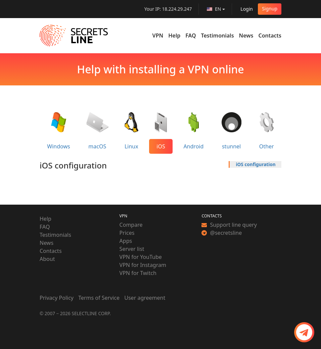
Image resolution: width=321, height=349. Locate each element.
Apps (126, 241)
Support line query (229, 224)
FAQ (190, 35)
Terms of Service (99, 297)
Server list (132, 249)
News (246, 35)
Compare (131, 224)
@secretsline (221, 232)
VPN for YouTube (141, 257)
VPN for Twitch (138, 273)
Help (174, 35)
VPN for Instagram (143, 265)
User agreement (144, 297)
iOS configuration (256, 164)
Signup (269, 8)
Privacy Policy (57, 297)
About (47, 259)
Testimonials (217, 35)
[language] (216, 9)
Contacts (269, 35)
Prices (127, 232)
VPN (158, 35)
